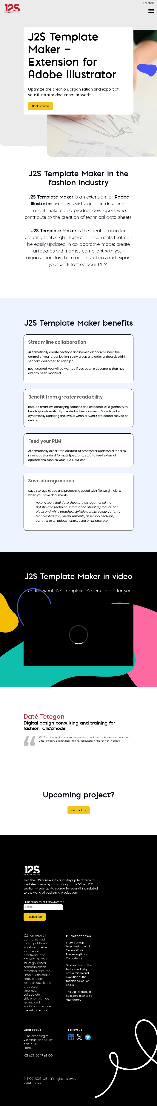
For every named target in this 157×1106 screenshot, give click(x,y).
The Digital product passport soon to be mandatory (79, 996)
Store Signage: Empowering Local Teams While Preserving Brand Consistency (78, 950)
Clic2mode (53, 729)
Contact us (78, 810)
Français (148, 3)
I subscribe (34, 917)
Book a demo (40, 106)
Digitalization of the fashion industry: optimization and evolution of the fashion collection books (79, 975)
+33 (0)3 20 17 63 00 (38, 1055)
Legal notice (32, 1082)
